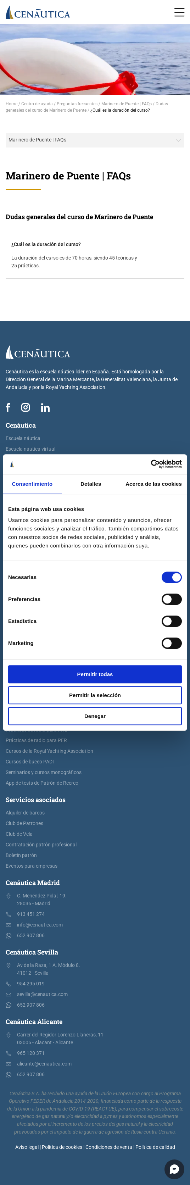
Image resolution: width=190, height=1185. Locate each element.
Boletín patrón (21, 855)
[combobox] (95, 140)
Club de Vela (19, 834)
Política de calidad (155, 1147)
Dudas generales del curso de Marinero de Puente (79, 216)
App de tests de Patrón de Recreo (42, 783)
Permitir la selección (95, 695)
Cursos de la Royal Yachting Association (49, 751)
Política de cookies (62, 1147)
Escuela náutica (23, 438)
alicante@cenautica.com (44, 1064)
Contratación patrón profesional (41, 845)
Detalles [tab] (90, 484)
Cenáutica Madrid (33, 882)
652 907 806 (31, 936)
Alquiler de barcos (25, 813)
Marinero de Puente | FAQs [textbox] (37, 140)
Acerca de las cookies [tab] (153, 484)
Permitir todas (95, 674)
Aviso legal (27, 1147)
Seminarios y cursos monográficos (44, 772)
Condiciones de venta (108, 1147)
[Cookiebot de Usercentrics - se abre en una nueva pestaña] (151, 464)
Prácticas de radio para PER (36, 741)
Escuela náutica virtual (30, 449)
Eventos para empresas (31, 866)
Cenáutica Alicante (34, 1021)
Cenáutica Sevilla (32, 952)
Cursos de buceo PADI (30, 762)
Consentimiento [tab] (32, 484)
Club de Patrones (24, 823)
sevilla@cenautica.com (42, 994)
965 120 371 (31, 1053)
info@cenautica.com (40, 925)
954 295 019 (31, 984)
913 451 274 (31, 914)
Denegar (95, 716)
